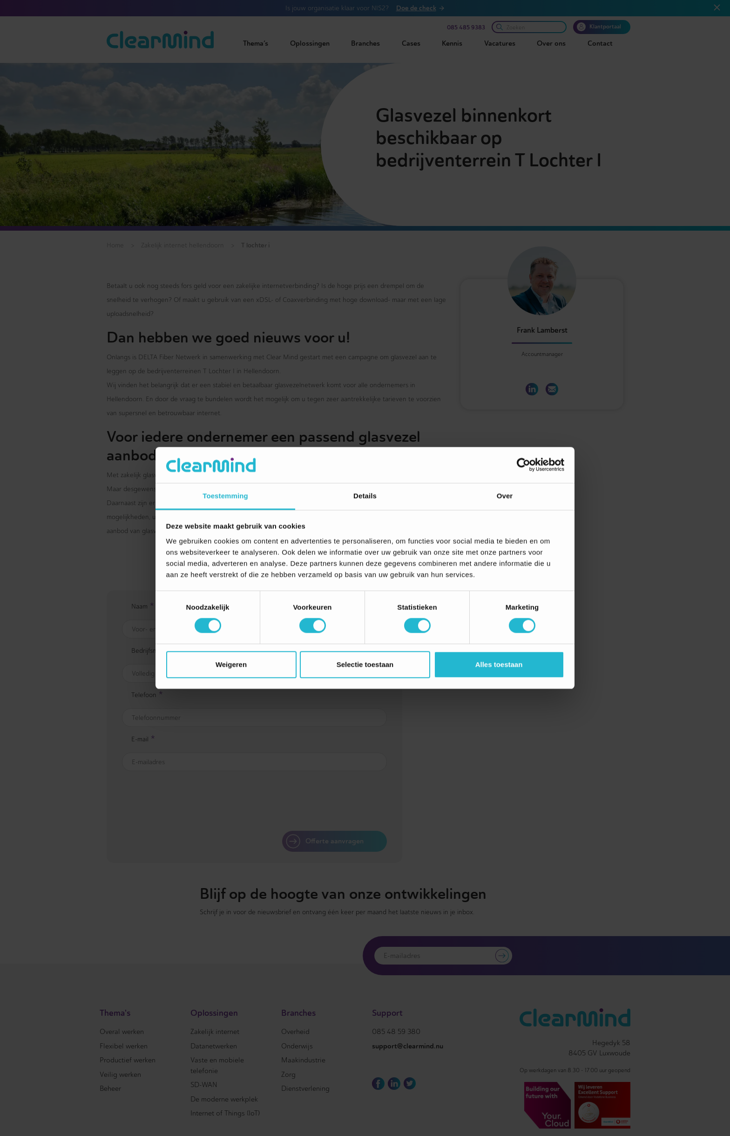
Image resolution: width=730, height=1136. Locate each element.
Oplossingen (310, 43)
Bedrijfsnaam (153, 651)
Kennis (452, 43)
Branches (365, 43)
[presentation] (309, 801)
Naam (142, 607)
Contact (600, 43)
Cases (411, 43)
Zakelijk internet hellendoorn (182, 245)
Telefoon (147, 695)
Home (115, 245)
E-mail (143, 740)
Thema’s (255, 43)
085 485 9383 (466, 27)
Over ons (551, 43)
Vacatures (499, 43)
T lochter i (255, 245)
